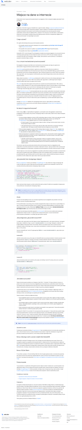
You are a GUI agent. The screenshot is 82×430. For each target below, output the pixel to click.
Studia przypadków (55, 419)
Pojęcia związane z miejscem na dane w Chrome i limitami (30, 378)
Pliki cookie (19, 83)
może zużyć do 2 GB (42, 130)
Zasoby (17, 1)
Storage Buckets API (36, 330)
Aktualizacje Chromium (56, 417)
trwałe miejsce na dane (32, 323)
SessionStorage (20, 69)
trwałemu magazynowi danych (23, 370)
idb (18, 345)
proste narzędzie (40, 211)
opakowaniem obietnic (43, 50)
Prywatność (7, 427)
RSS (67, 422)
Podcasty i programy (56, 421)
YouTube (68, 417)
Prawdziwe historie (52, 1)
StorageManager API (41, 162)
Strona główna (19, 11)
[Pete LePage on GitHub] (23, 25)
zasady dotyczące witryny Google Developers (44, 405)
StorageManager (22, 120)
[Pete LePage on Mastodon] (25, 25)
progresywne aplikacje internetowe (56, 28)
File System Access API (25, 91)
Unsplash (39, 398)
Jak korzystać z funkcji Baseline (35, 1)
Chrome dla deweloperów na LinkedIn (72, 420)
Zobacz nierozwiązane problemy (43, 417)
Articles (3, 5)
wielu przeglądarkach (22, 162)
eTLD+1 (54, 129)
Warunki (2, 427)
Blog (45, 1)
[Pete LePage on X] (22, 25)
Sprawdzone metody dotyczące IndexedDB (28, 376)
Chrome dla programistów (57, 416)
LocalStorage (31, 78)
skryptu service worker (26, 46)
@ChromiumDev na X (71, 416)
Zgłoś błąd (39, 416)
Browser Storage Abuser (38, 389)
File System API (24, 101)
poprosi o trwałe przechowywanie (35, 291)
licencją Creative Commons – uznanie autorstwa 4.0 (43, 404)
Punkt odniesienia (24, 1)
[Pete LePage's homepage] (27, 25)
